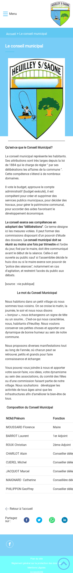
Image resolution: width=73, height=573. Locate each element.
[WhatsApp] (52, 520)
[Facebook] (26, 520)
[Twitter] (39, 520)
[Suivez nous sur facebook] (9, 544)
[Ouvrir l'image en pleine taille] (36, 100)
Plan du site (36, 558)
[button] (5, 14)
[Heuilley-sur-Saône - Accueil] (42, 14)
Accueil (11, 34)
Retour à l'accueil (21, 508)
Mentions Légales (36, 567)
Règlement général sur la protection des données (36, 563)
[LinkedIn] (64, 520)
